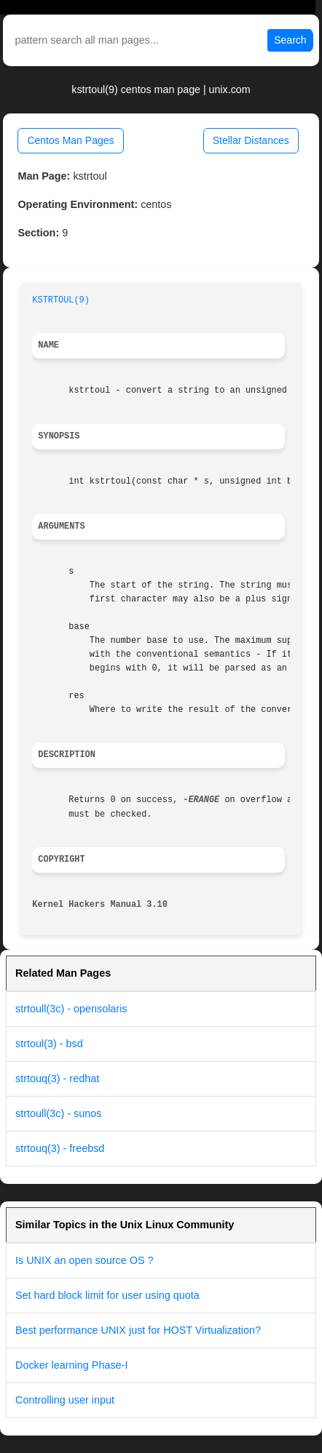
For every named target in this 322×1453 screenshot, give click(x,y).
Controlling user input (64, 1400)
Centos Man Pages (70, 140)
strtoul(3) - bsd (49, 1043)
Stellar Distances (251, 140)
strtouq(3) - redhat (57, 1078)
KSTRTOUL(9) (61, 300)
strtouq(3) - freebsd (59, 1148)
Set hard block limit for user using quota (107, 1295)
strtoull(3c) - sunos (58, 1113)
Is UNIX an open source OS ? (84, 1260)
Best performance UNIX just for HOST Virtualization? (138, 1330)
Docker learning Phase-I (71, 1365)
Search (290, 40)
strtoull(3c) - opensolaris (71, 1008)
